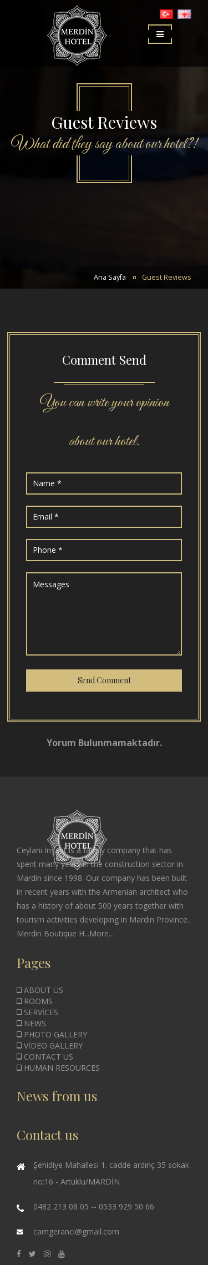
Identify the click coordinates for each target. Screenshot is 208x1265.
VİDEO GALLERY (50, 1045)
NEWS (31, 1023)
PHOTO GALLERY (52, 1034)
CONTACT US (45, 1056)
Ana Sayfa (110, 277)
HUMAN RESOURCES (58, 1067)
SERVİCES (37, 1012)
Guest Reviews (166, 277)
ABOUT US (40, 990)
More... (101, 933)
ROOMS (35, 1001)
